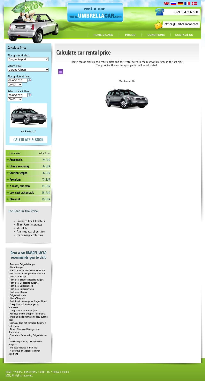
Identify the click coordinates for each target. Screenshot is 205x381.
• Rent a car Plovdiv (18, 292)
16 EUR (46, 166)
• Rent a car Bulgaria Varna (21, 289)
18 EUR (46, 186)
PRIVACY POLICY (61, 372)
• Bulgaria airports (17, 295)
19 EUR (46, 160)
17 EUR (46, 180)
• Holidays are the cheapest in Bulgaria (27, 313)
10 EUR (46, 199)
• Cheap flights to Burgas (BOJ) (23, 310)
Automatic (15, 160)
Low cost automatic (21, 193)
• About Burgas (16, 267)
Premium (15, 180)
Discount (14, 199)
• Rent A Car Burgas (18, 276)
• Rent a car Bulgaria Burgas (22, 264)
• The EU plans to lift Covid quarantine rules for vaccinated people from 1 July (27, 272)
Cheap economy (19, 166)
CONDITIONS (30, 372)
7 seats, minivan (19, 186)
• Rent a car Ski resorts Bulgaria (23, 282)
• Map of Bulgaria (17, 298)
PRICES (18, 372)
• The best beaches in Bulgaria (23, 347)
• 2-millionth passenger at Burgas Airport (28, 301)
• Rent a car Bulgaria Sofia (21, 286)
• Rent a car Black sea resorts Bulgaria (26, 279)
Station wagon (18, 173)
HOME (9, 372)
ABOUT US (44, 372)
